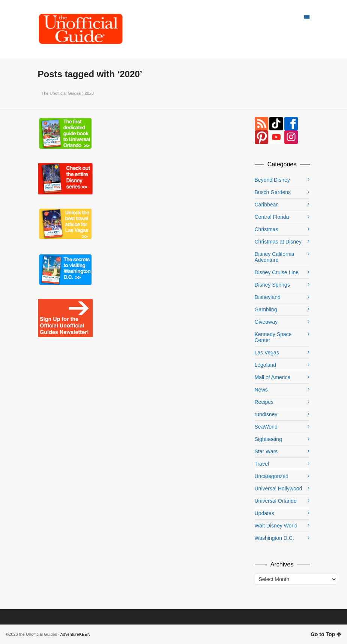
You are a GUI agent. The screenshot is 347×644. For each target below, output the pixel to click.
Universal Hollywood (278, 489)
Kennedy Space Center (273, 337)
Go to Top (326, 634)
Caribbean (267, 205)
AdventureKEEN (75, 634)
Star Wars (266, 451)
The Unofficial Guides (61, 93)
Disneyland (268, 297)
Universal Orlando (276, 501)
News (261, 390)
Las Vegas (267, 353)
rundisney (266, 414)
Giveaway (266, 322)
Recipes (264, 402)
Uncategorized (271, 476)
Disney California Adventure (274, 257)
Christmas (266, 229)
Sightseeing (268, 439)
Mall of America (273, 377)
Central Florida (272, 217)
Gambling (266, 309)
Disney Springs (272, 285)
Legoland (265, 365)
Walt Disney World (276, 526)
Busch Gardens (273, 192)
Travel (262, 464)
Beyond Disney (272, 180)
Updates (264, 513)
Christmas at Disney (278, 242)
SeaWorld (266, 427)
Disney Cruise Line (277, 272)
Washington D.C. (274, 538)
